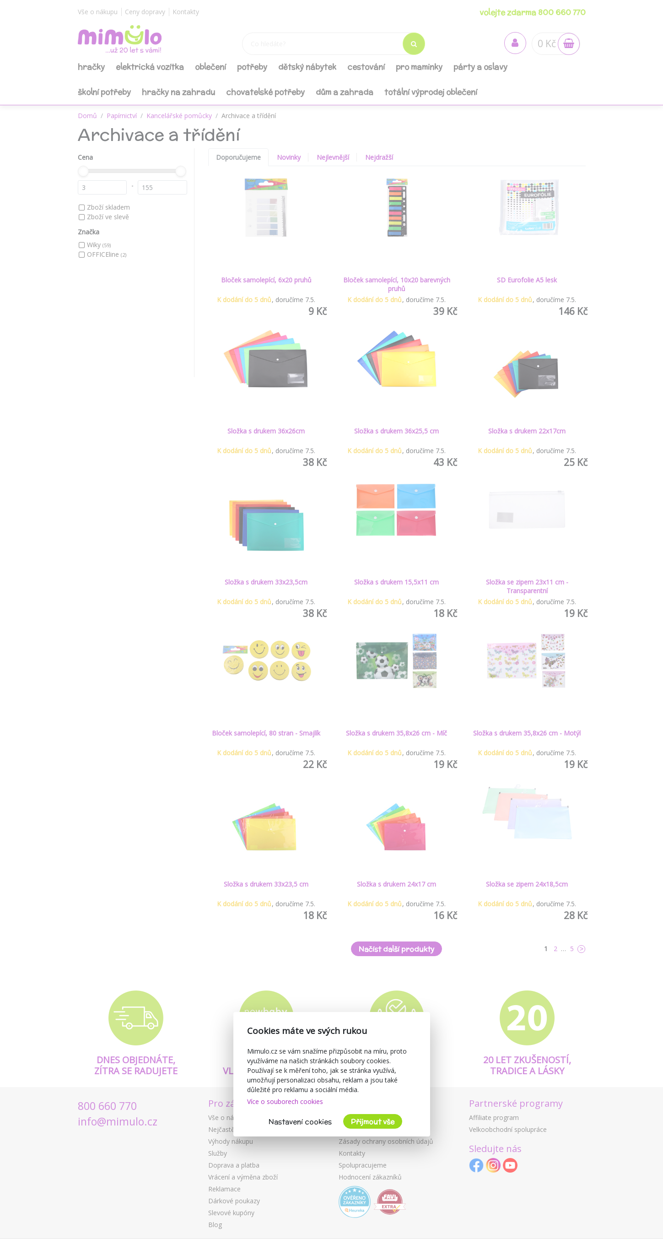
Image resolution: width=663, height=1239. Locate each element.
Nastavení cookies (300, 1121)
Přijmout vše (372, 1121)
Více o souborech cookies (285, 1101)
